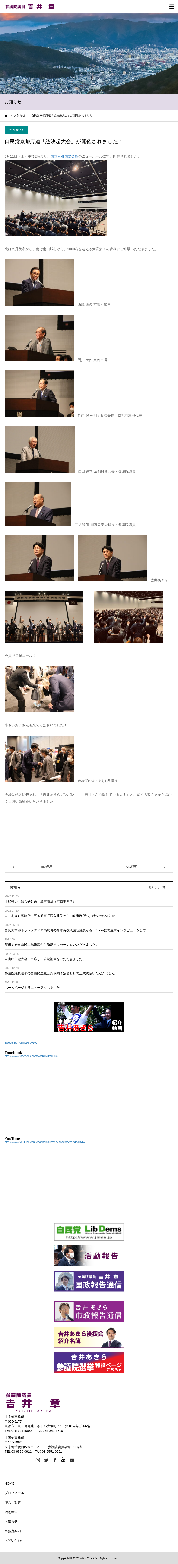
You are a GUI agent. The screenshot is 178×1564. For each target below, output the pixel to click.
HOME (9, 1483)
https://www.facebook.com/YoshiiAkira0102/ (31, 1056)
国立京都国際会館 (64, 156)
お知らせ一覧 (157, 887)
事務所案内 (13, 1531)
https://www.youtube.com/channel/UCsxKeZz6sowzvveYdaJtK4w (45, 1142)
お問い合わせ (14, 1540)
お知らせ (11, 1521)
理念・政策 (13, 1502)
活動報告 (11, 1512)
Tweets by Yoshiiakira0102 (21, 1042)
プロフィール (14, 1493)
